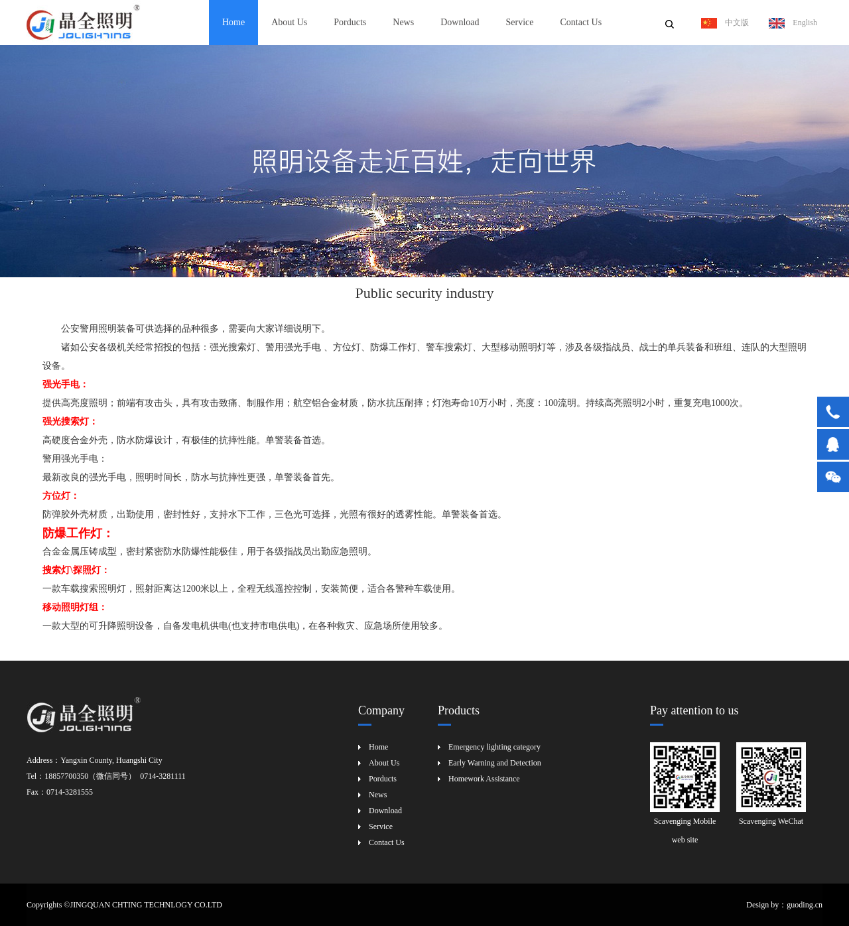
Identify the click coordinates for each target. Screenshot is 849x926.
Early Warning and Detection (494, 762)
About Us (289, 22)
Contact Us (581, 22)
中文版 (725, 22)
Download (459, 22)
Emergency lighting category (494, 747)
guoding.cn (804, 904)
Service (520, 22)
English (793, 22)
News (403, 22)
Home (233, 22)
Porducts (350, 22)
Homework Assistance (484, 778)
